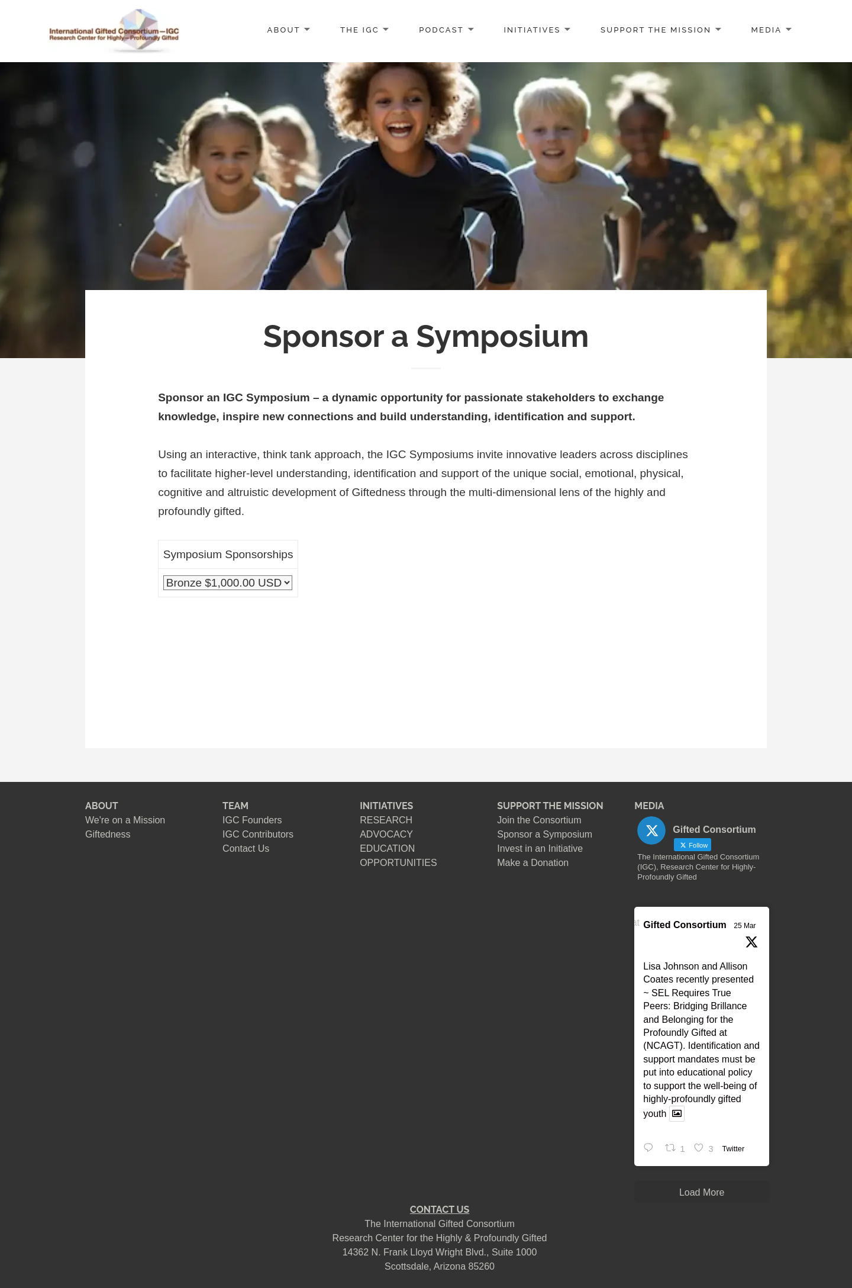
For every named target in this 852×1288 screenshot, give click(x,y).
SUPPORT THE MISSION (550, 806)
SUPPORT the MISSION (656, 29)
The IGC (359, 29)
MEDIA (766, 29)
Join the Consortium (539, 820)
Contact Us (245, 848)
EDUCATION (387, 848)
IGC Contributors (257, 834)
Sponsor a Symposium (544, 834)
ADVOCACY (386, 834)
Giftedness (107, 834)
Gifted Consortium (684, 925)
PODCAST (441, 29)
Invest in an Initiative (540, 848)
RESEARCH (386, 820)
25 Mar (745, 926)
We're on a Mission (125, 820)
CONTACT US (439, 1209)
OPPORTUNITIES (398, 863)
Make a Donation (533, 863)
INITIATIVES (532, 29)
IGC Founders (252, 820)
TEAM (235, 806)
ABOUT (284, 29)
